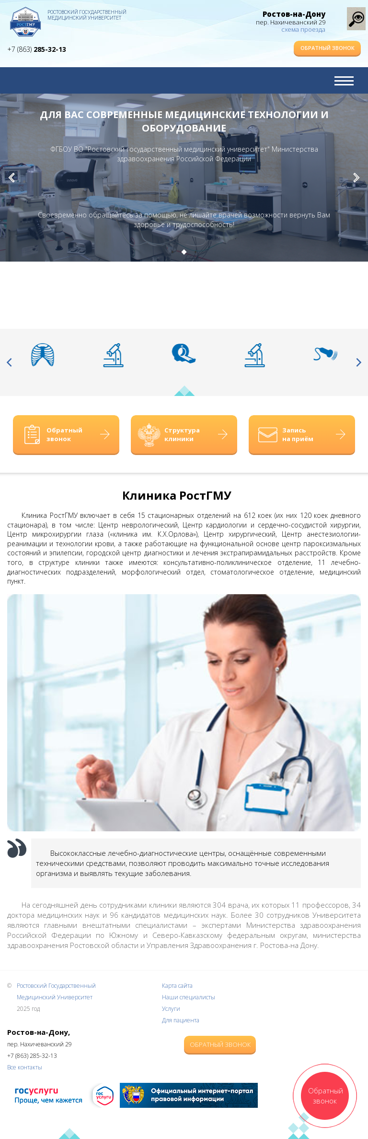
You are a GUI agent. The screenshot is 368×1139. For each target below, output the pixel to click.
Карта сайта (177, 986)
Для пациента (180, 1020)
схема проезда (303, 29)
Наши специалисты (188, 997)
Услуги (171, 1009)
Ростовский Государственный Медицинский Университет (86, 15)
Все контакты (24, 1067)
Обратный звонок (327, 47)
